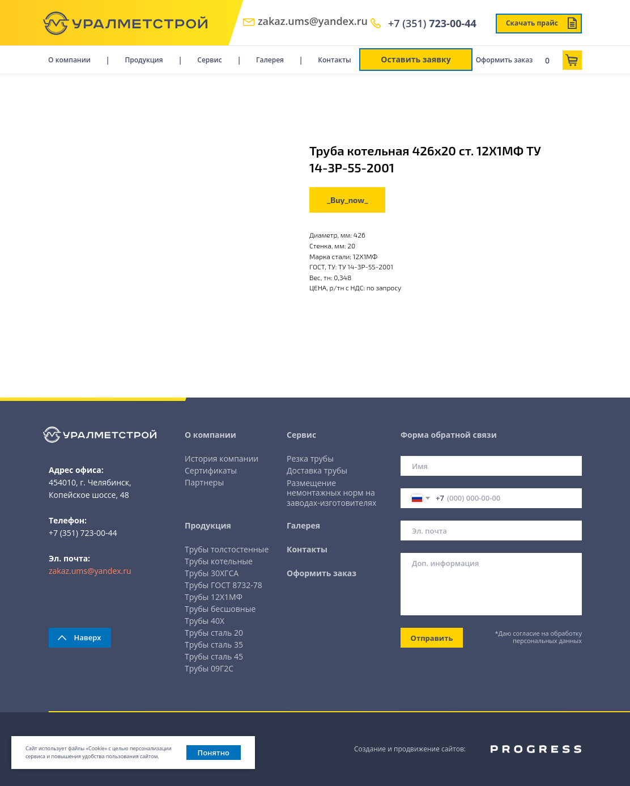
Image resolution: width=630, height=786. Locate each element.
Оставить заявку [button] (415, 59)
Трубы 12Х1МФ (213, 596)
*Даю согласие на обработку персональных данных (538, 637)
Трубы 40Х (204, 620)
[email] (491, 530)
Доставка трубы (317, 470)
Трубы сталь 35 (214, 644)
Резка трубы (310, 458)
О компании (69, 60)
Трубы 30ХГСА (212, 573)
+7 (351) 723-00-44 (83, 532)
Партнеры (204, 482)
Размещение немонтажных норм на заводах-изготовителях (331, 492)
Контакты (334, 60)
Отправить (432, 638)
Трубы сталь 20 (214, 632)
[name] (491, 466)
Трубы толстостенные (227, 549)
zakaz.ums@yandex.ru (313, 21)
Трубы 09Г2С (209, 668)
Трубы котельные (219, 561)
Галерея (270, 60)
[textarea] (491, 584)
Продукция (144, 60)
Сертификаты (211, 470)
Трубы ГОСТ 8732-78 (223, 585)
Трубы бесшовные (220, 608)
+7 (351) (432, 23)
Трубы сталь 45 (214, 656)
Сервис (209, 60)
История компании (221, 458)
